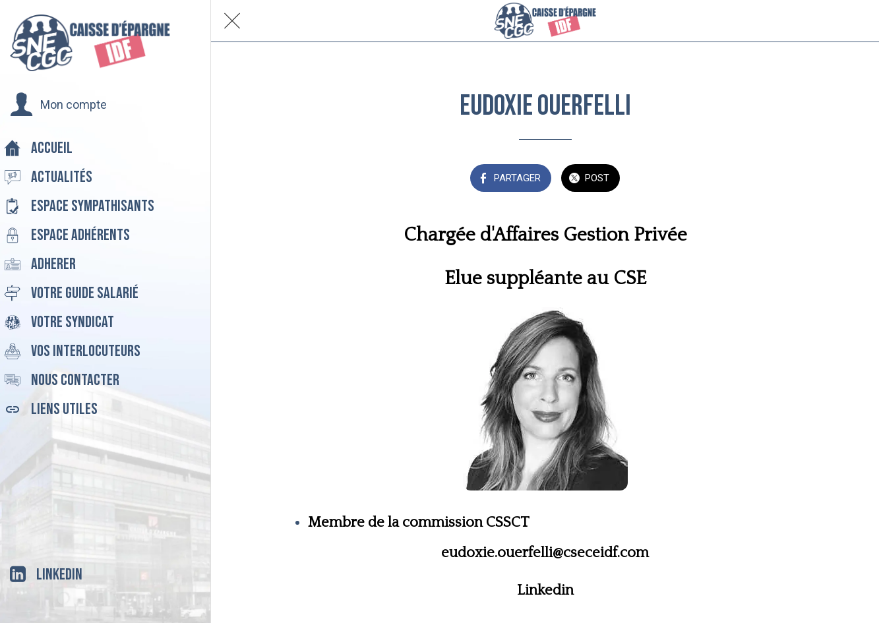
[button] (58, 105)
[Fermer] (232, 21)
